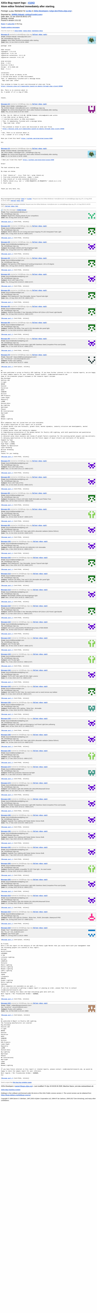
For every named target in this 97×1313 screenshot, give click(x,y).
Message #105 (6, 557)
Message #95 (5, 525)
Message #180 (6, 799)
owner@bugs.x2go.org (23, 1086)
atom (22, 198)
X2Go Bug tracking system (10, 1090)
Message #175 (6, 783)
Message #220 (6, 928)
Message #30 (5, 226)
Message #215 (6, 912)
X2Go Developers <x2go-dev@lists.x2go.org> (53, 11)
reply (45, 34)
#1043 (31, 2)
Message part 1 (7, 222)
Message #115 (6, 589)
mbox (40, 34)
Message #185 (6, 815)
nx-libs (11, 11)
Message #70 (5, 355)
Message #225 (6, 1003)
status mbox (27, 31)
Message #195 (6, 847)
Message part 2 (7, 457)
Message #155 (6, 718)
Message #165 (6, 751)
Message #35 (5, 242)
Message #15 (5, 148)
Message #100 (6, 541)
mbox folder (18, 31)
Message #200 (6, 863)
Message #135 (6, 654)
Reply (3, 24)
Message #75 (5, 461)
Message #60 (5, 322)
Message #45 (5, 274)
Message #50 (5, 290)
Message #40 (5, 258)
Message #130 (6, 638)
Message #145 (6, 686)
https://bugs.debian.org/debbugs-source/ (15, 1095)
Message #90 (5, 509)
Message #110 (6, 573)
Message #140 (6, 670)
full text (35, 34)
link (22, 200)
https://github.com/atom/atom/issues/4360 (36, 138)
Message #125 (6, 622)
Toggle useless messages (10, 27)
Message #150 (6, 702)
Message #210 (6, 895)
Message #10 (5, 104)
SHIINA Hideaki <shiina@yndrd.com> (27, 15)
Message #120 (6, 606)
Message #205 (6, 879)
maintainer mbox (37, 31)
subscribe (10, 24)
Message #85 (5, 493)
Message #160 (6, 734)
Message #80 (5, 477)
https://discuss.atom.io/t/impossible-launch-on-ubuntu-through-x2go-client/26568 (32, 86)
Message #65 (5, 338)
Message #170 (6, 767)
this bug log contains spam (22, 1082)
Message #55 (5, 306)
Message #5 (5, 34)
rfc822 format (21, 210)
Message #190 (6, 831)
